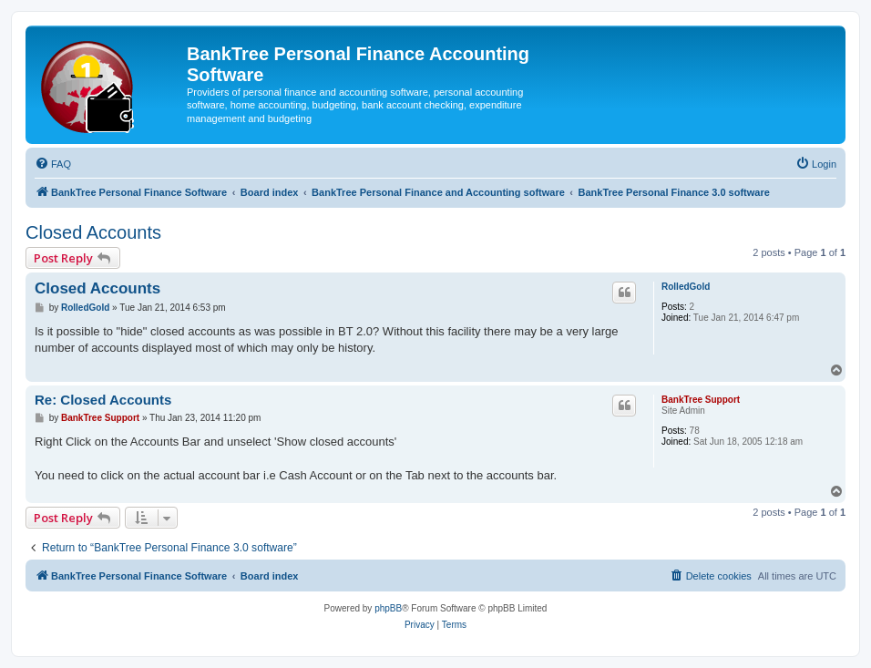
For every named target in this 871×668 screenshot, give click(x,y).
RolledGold (685, 287)
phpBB (388, 608)
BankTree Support (700, 400)
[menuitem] (53, 164)
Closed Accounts (93, 232)
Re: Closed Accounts (103, 399)
